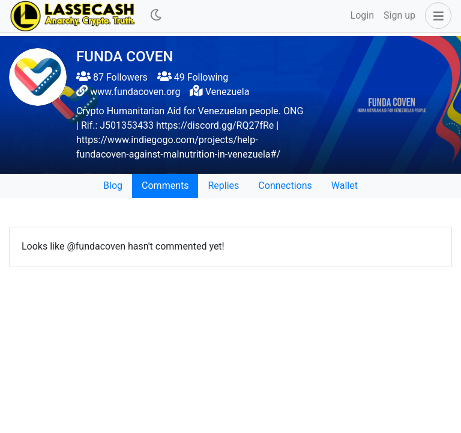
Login (362, 15)
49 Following (192, 77)
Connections (285, 185)
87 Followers (112, 77)
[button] (435, 15)
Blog (112, 185)
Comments (165, 185)
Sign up (399, 15)
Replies (223, 185)
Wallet (344, 185)
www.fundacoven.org (135, 91)
